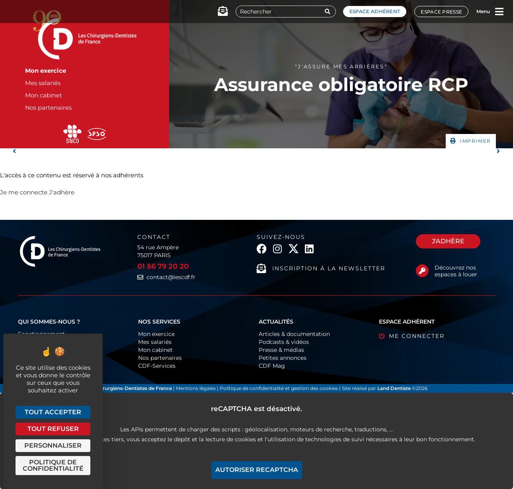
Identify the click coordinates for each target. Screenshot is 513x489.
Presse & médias (281, 349)
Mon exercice (45, 70)
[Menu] (499, 11)
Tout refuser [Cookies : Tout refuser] (53, 429)
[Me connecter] (382, 336)
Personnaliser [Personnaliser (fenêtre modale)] (53, 445)
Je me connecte (23, 192)
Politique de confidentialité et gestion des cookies (279, 388)
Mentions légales (196, 388)
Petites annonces (282, 357)
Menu (483, 11)
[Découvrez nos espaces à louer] (422, 270)
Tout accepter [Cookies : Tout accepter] (53, 412)
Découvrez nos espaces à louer (456, 271)
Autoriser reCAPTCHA (256, 469)
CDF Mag (272, 365)
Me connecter (417, 336)
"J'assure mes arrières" (341, 66)
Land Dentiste (394, 388)
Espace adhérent (374, 11)
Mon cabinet (43, 95)
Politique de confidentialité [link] (53, 465)
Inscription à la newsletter (328, 268)
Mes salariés (42, 83)
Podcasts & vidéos (284, 341)
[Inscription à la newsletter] (261, 268)
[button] (471, 141)
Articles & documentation (294, 334)
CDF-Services (157, 365)
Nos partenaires (48, 107)
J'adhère (61, 192)
